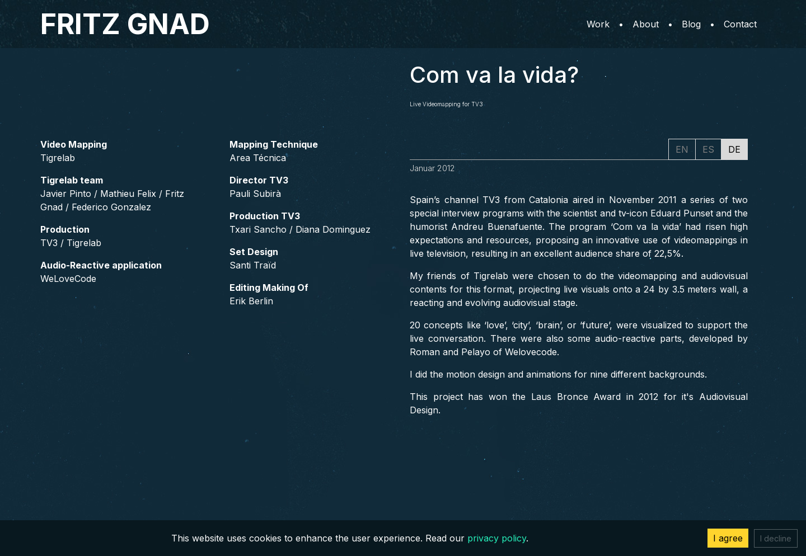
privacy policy (496, 538)
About (645, 24)
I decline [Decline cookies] (775, 538)
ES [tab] (708, 149)
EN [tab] (682, 149)
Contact (740, 24)
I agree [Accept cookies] (728, 538)
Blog (691, 24)
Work (598, 24)
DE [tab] (734, 149)
